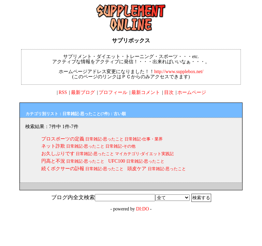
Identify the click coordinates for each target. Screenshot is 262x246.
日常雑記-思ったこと (104, 139)
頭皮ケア (136, 168)
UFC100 (116, 161)
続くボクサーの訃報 (62, 168)
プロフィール (113, 92)
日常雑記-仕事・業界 (144, 139)
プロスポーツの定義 (62, 138)
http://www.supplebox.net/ (178, 71)
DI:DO (142, 208)
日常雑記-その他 (120, 146)
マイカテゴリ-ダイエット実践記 (144, 153)
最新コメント (145, 92)
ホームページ (191, 92)
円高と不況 (53, 161)
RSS (63, 92)
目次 (169, 92)
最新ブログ (83, 92)
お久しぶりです (58, 153)
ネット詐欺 (53, 146)
